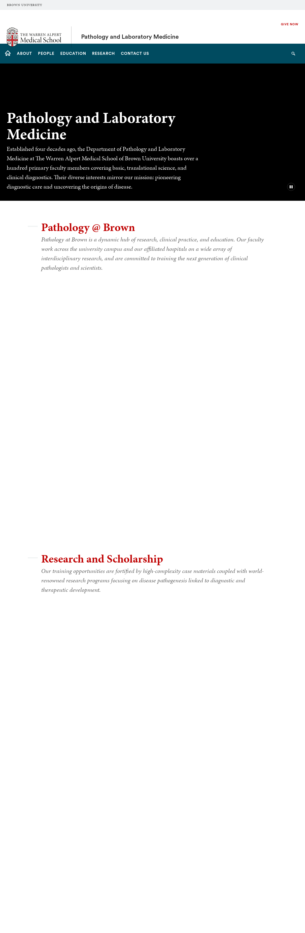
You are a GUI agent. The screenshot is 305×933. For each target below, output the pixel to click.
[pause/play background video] (291, 187)
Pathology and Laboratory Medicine (130, 27)
